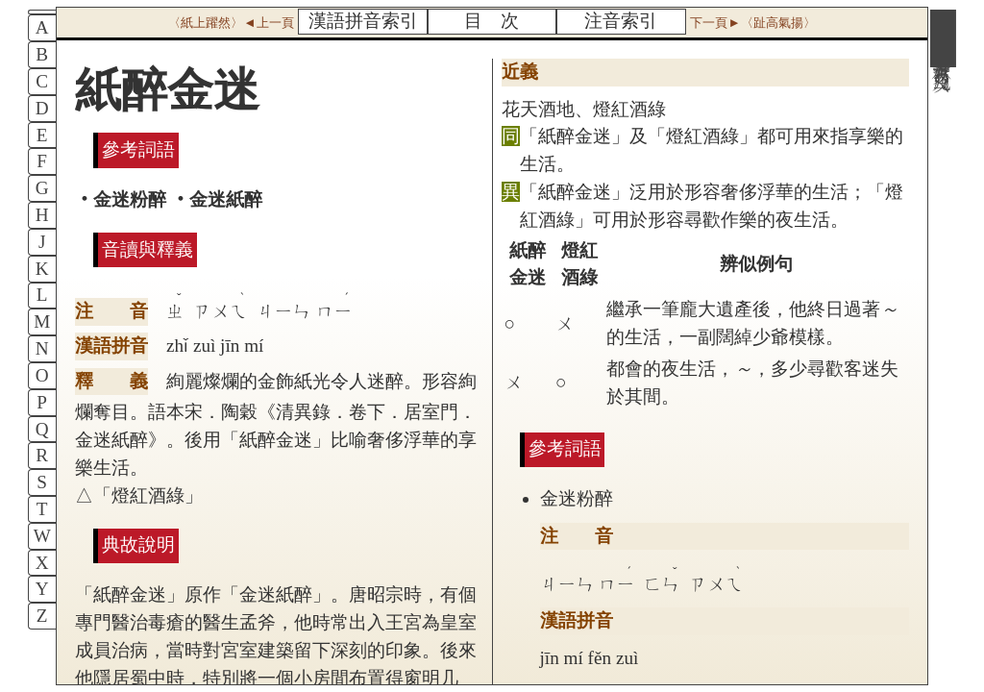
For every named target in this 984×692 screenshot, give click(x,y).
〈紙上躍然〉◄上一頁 (230, 22)
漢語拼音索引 (363, 21)
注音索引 (620, 21)
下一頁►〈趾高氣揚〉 (752, 22)
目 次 (491, 21)
